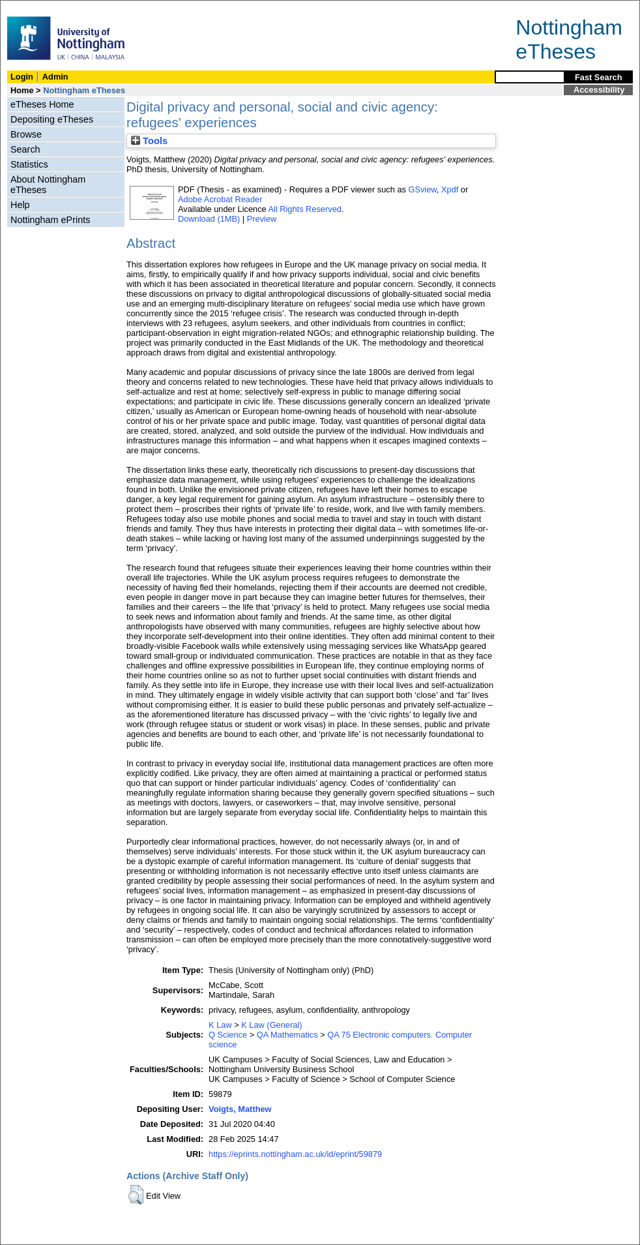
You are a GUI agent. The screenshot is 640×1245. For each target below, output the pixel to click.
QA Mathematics (287, 1035)
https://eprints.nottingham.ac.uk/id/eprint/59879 (295, 1154)
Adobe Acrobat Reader (220, 199)
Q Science (228, 1035)
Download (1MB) (209, 219)
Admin (55, 77)
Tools (149, 141)
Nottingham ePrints (50, 220)
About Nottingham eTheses (47, 184)
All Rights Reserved (305, 209)
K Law (220, 1025)
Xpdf (449, 189)
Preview (262, 219)
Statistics (29, 164)
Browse (26, 134)
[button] (135, 1195)
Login (21, 77)
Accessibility (599, 90)
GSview (422, 189)
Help (20, 205)
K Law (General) (271, 1025)
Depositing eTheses (51, 119)
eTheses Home (42, 104)
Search (25, 149)
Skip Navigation (29, 7)
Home (22, 90)
